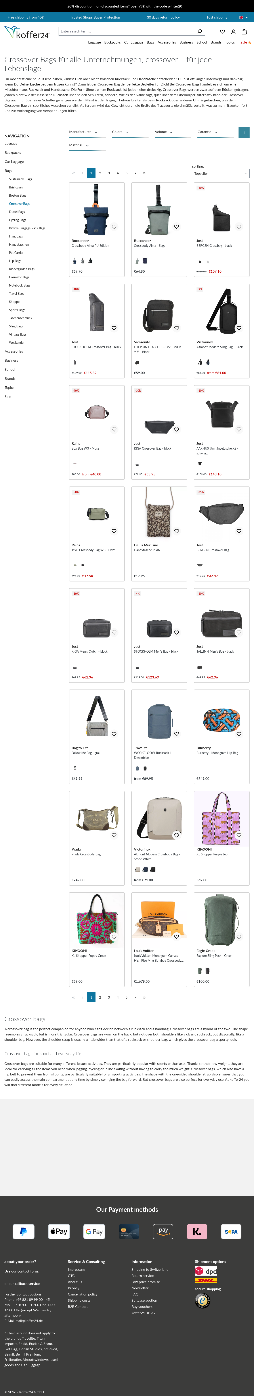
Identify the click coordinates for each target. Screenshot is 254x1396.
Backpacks (13, 152)
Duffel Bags (17, 212)
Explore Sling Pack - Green (214, 1052)
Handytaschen (19, 244)
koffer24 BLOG (143, 1313)
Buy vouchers (142, 1306)
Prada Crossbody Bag (86, 939)
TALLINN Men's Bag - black (215, 712)
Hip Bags (15, 261)
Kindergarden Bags (21, 269)
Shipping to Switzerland (150, 1269)
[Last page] (144, 173)
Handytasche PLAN (147, 598)
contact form (27, 1271)
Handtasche (146, 79)
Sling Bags (16, 326)
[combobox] (127, 31)
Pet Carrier (16, 253)
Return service (143, 1275)
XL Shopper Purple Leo (212, 939)
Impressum (76, 1269)
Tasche (46, 79)
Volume (164, 131)
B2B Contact (78, 1306)
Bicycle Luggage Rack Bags (27, 228)
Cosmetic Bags (19, 277)
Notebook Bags (19, 285)
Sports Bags (17, 310)
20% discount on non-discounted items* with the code (124, 6)
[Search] (199, 31)
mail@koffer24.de (29, 1320)
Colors (120, 131)
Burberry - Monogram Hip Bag (217, 825)
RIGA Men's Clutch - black (89, 712)
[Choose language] (243, 17)
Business (11, 360)
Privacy (73, 1288)
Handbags (16, 236)
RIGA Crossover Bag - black (152, 485)
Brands (10, 378)
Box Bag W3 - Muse (85, 485)
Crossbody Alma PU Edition (90, 258)
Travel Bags (16, 293)
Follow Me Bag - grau (86, 825)
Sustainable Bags (20, 179)
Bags (8, 170)
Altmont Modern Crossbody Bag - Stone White (157, 941)
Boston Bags (17, 195)
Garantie (208, 131)
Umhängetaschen (206, 100)
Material (79, 145)
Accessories (14, 351)
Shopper (15, 302)
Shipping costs (79, 1300)
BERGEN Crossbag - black (214, 258)
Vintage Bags (18, 334)
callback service (27, 1283)
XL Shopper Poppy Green (89, 1052)
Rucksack (36, 89)
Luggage (11, 143)
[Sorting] (221, 173)
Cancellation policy (82, 1294)
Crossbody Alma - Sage (149, 258)
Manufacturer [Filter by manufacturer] (83, 131)
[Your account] (233, 31)
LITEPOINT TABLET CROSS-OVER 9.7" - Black (157, 373)
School (10, 369)
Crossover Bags (19, 203)
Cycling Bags (17, 220)
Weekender (17, 342)
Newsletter (140, 1288)
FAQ (135, 1294)
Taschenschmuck (20, 318)
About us (75, 1282)
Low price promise (146, 1282)
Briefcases (16, 187)
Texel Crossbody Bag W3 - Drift (93, 598)
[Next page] (135, 173)
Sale (8, 396)
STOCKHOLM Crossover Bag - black (96, 371)
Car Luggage (14, 161)
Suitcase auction (144, 1300)
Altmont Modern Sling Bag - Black (220, 371)
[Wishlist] (222, 31)
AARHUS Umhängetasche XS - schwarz (217, 487)
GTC (71, 1275)
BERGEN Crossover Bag (213, 598)
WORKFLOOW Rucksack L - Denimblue (153, 828)
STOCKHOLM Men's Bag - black (156, 712)
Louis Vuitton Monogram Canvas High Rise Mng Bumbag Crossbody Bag (157, 1055)
